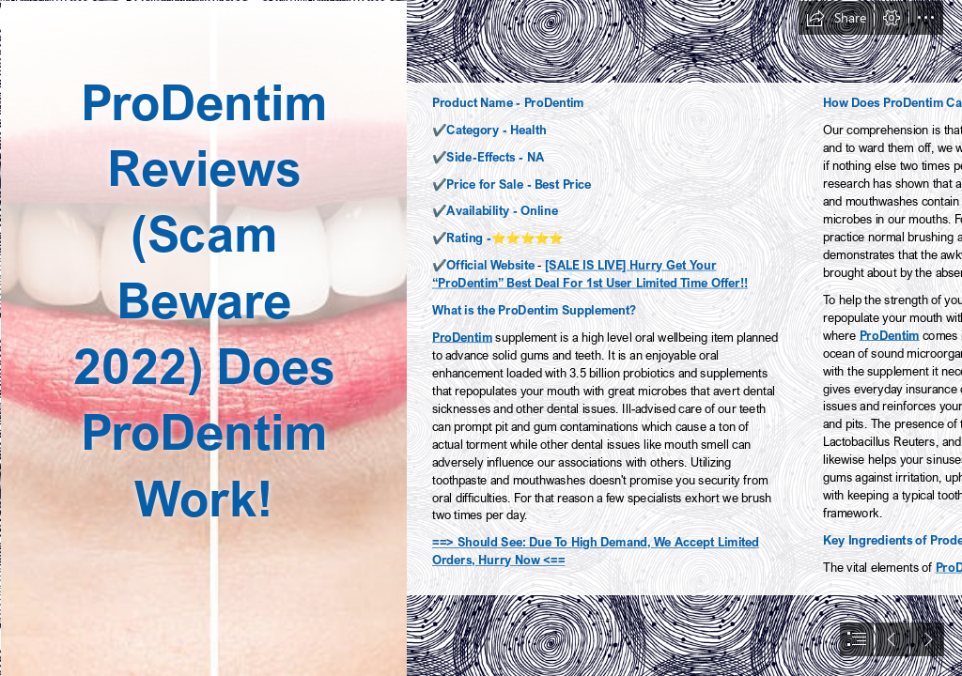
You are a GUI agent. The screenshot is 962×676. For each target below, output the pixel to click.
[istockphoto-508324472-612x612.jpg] (203, 338)
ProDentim (462, 337)
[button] (836, 18)
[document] (481, 338)
